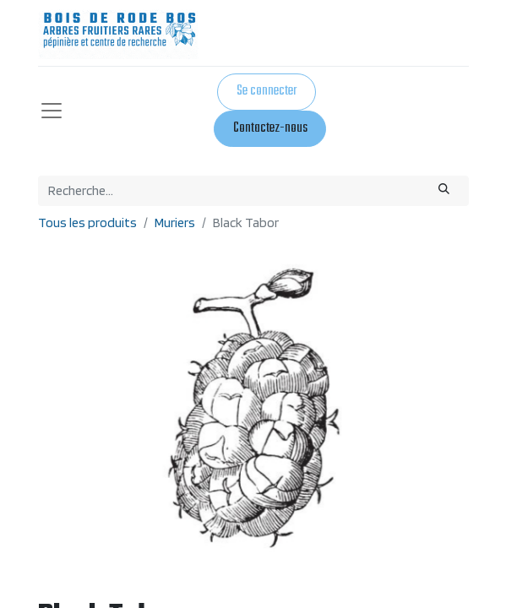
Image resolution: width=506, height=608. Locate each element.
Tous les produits (87, 222)
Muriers (175, 222)
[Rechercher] (443, 191)
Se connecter (267, 91)
